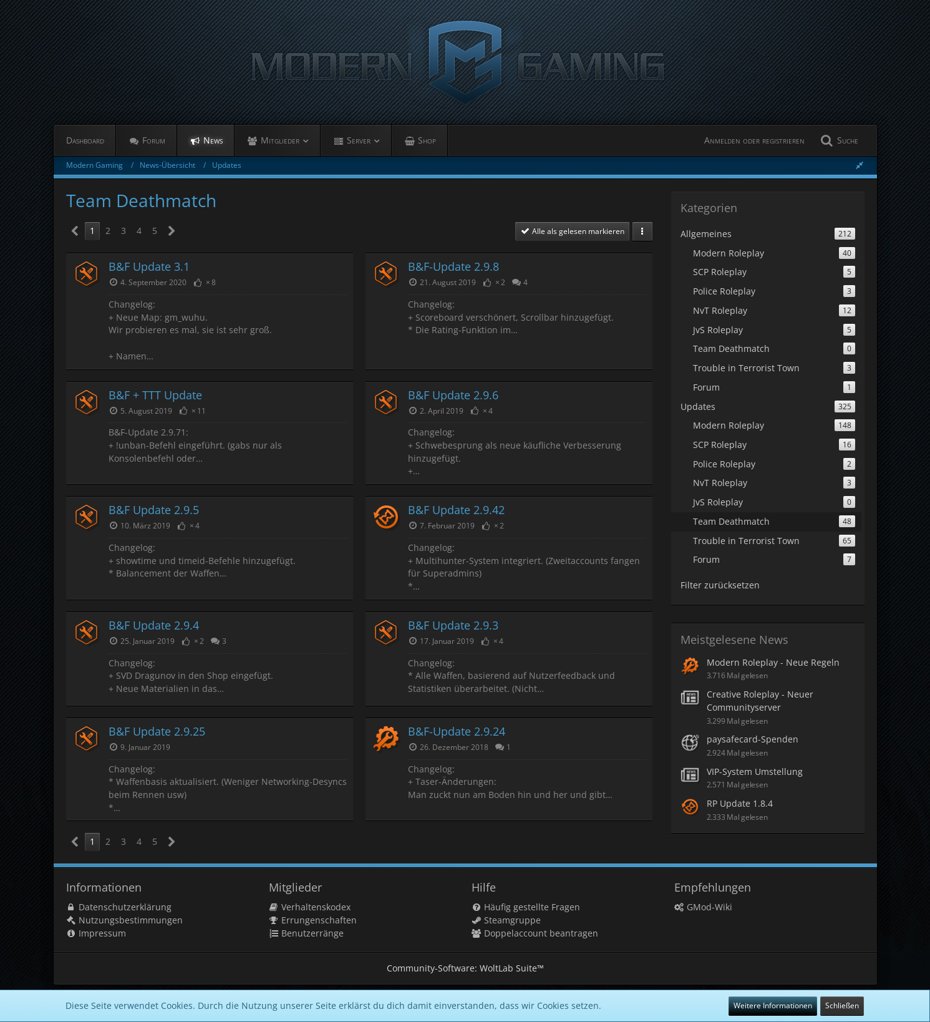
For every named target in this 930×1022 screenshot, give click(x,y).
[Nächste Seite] (172, 231)
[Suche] (838, 140)
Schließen (842, 1005)
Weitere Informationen (773, 1005)
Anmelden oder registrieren (754, 140)
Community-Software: (465, 968)
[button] (642, 231)
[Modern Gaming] (465, 62)
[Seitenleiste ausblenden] (860, 165)
